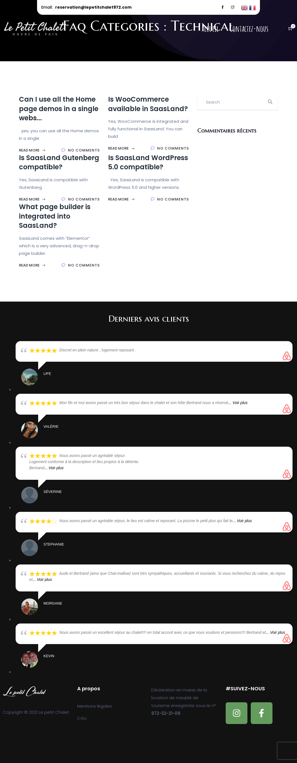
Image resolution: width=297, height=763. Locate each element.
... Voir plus (238, 402)
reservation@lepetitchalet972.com (93, 7)
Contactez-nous (249, 29)
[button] (288, 28)
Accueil (210, 29)
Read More (32, 150)
